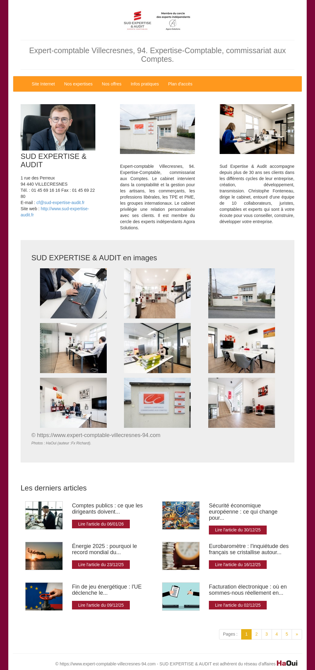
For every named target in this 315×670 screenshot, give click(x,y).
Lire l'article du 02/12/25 (238, 605)
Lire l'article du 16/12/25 (238, 564)
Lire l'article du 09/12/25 (101, 605)
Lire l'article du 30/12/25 (238, 529)
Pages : (230, 634)
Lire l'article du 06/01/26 (101, 524)
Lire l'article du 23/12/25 (101, 564)
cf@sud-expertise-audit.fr (60, 202)
